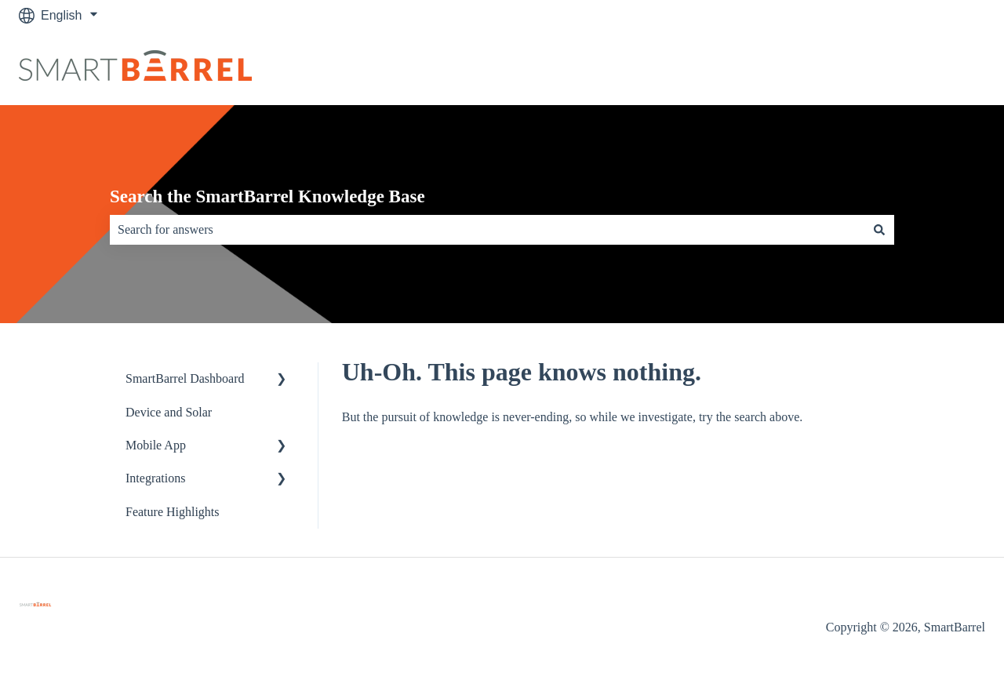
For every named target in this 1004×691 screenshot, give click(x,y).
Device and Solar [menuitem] (169, 412)
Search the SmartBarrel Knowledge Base (267, 196)
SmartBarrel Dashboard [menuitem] (185, 378)
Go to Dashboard (921, 68)
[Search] (879, 230)
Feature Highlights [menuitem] (173, 511)
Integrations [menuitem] (155, 478)
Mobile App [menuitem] (156, 445)
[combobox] (487, 230)
